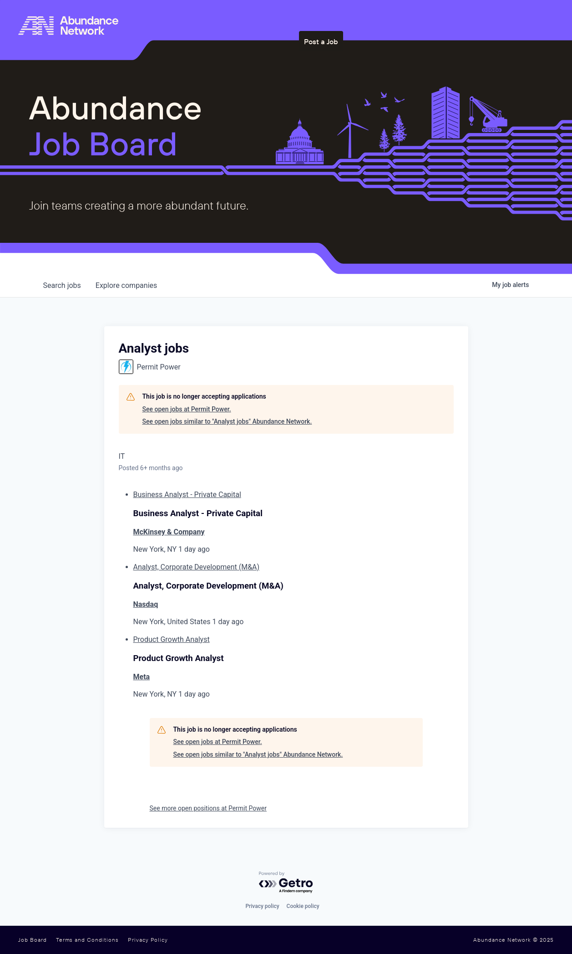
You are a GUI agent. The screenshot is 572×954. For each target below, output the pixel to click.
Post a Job (482, 19)
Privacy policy (262, 906)
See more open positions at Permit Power (208, 808)
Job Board (32, 940)
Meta (141, 676)
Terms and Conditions (87, 940)
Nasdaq (145, 604)
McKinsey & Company (169, 532)
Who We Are (330, 19)
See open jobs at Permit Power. (186, 409)
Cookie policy (303, 906)
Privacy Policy (148, 940)
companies (126, 285)
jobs (62, 285)
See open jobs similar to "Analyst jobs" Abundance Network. (227, 421)
